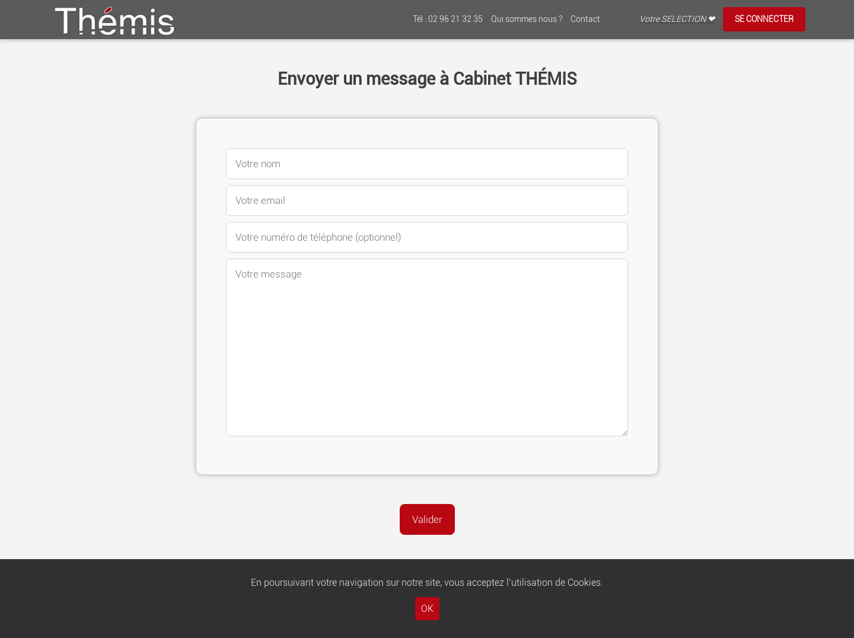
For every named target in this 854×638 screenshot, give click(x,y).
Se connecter (764, 19)
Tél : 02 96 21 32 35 (448, 19)
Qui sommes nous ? (526, 19)
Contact (585, 19)
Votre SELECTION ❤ (677, 19)
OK (427, 608)
